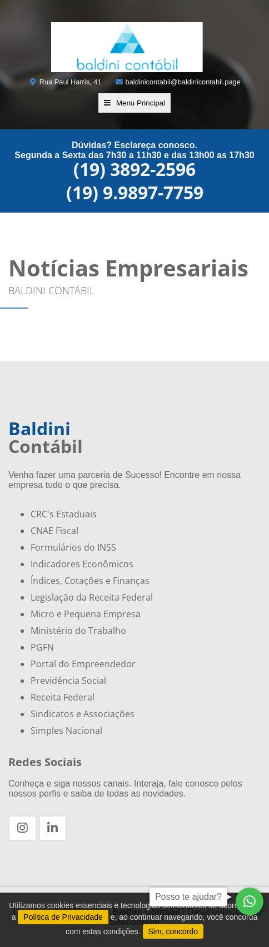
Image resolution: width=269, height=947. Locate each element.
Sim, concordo (173, 931)
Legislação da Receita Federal (92, 597)
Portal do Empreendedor (83, 664)
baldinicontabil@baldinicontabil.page (177, 82)
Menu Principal (134, 103)
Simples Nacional (66, 730)
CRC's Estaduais (64, 514)
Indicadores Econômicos (82, 564)
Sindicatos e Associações (82, 714)
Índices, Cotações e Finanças (90, 581)
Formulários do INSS (73, 547)
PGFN (42, 647)
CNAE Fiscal (54, 531)
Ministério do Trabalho (78, 630)
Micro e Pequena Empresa (86, 614)
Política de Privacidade (62, 917)
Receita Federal (62, 697)
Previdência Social (68, 680)
